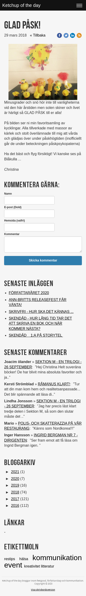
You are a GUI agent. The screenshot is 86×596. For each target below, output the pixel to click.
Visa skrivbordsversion (43, 589)
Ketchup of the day (21, 5)
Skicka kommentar (43, 260)
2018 (15, 492)
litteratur (47, 566)
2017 (15, 499)
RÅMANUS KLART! (54, 384)
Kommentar (11, 234)
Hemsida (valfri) (14, 220)
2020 (15, 479)
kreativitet (32, 566)
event (14, 565)
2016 (15, 506)
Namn (8, 193)
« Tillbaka (38, 35)
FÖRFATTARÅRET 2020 (29, 293)
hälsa (25, 559)
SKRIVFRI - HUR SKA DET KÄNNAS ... (41, 312)
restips (11, 559)
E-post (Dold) (12, 207)
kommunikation (57, 557)
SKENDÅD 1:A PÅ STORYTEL (36, 335)
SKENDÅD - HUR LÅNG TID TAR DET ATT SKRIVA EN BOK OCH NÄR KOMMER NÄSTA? (40, 323)
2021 (15, 472)
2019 (15, 485)
